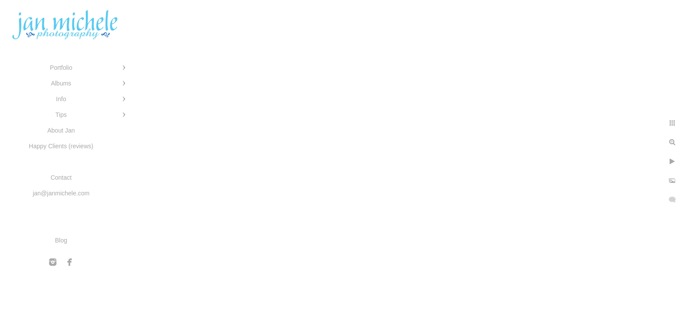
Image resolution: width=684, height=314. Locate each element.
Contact (61, 177)
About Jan (61, 130)
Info (61, 99)
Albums (61, 83)
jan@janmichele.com (61, 193)
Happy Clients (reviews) (61, 146)
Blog (61, 240)
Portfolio (61, 67)
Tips (61, 114)
